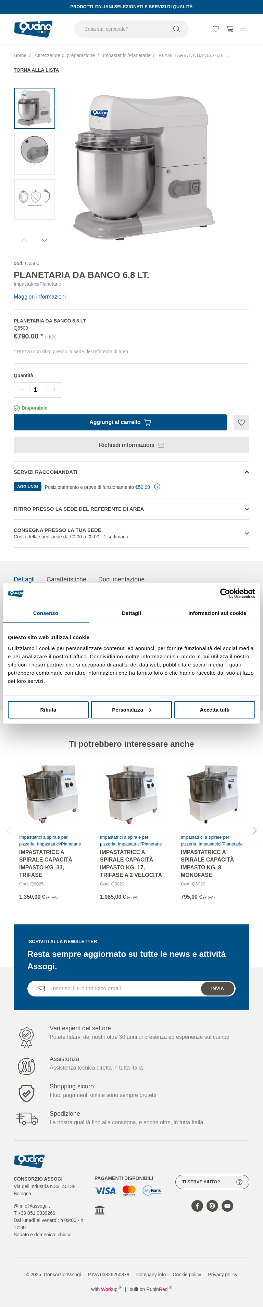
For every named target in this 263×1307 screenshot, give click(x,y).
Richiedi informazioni (131, 445)
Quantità (23, 375)
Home (20, 55)
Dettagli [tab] (131, 613)
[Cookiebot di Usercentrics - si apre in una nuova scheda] (225, 593)
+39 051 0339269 (36, 1213)
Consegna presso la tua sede (131, 533)
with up (106, 1289)
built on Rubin (150, 1289)
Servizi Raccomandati (45, 472)
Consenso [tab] (45, 613)
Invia (217, 1000)
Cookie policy (187, 1274)
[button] (254, 842)
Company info (151, 1274)
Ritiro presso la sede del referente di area (79, 509)
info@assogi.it (35, 1206)
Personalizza (131, 710)
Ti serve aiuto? (212, 1182)
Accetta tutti (215, 710)
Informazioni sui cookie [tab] (217, 613)
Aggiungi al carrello (120, 422)
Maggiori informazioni (40, 297)
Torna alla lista (36, 70)
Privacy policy (223, 1274)
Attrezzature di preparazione (65, 55)
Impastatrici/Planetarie (127, 55)
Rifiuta (48, 710)
